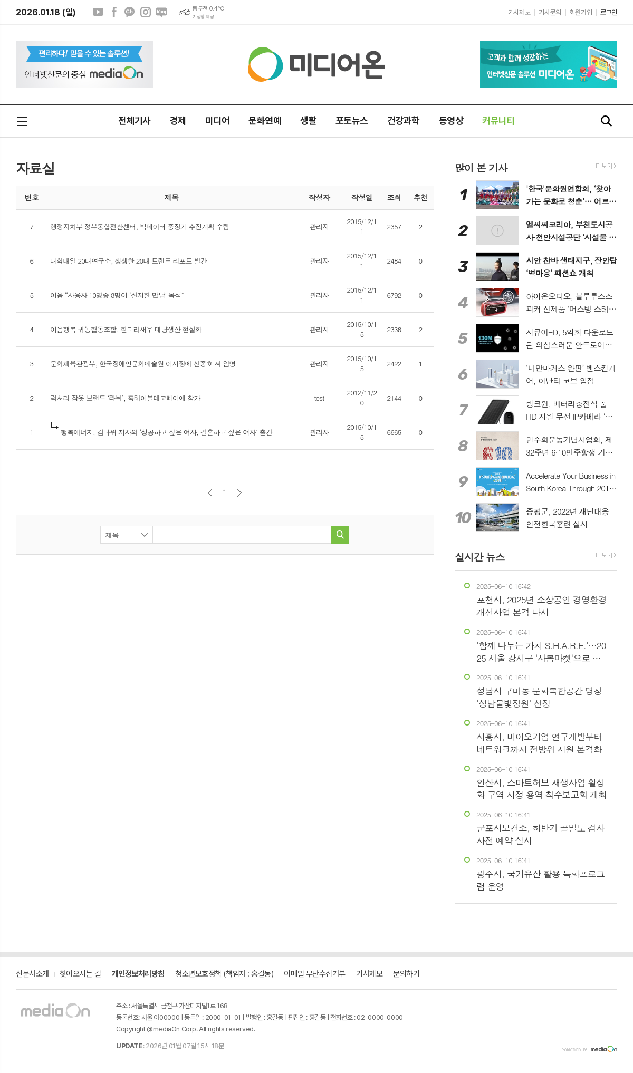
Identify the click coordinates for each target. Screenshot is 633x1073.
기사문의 (550, 12)
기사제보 (519, 12)
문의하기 (406, 974)
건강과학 (403, 120)
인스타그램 (146, 12)
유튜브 (98, 12)
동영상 (451, 120)
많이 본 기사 (481, 167)
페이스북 (114, 12)
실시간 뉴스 (480, 556)
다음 (239, 493)
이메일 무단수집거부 (315, 974)
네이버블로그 (161, 12)
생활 (308, 120)
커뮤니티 (498, 120)
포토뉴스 (351, 120)
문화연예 (264, 120)
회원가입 (581, 12)
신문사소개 (32, 974)
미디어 (217, 120)
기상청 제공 (203, 17)
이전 (210, 493)
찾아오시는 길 (80, 974)
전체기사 (134, 120)
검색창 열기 (606, 121)
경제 (178, 120)
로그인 (608, 12)
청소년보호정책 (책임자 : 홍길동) (224, 974)
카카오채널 (130, 12)
